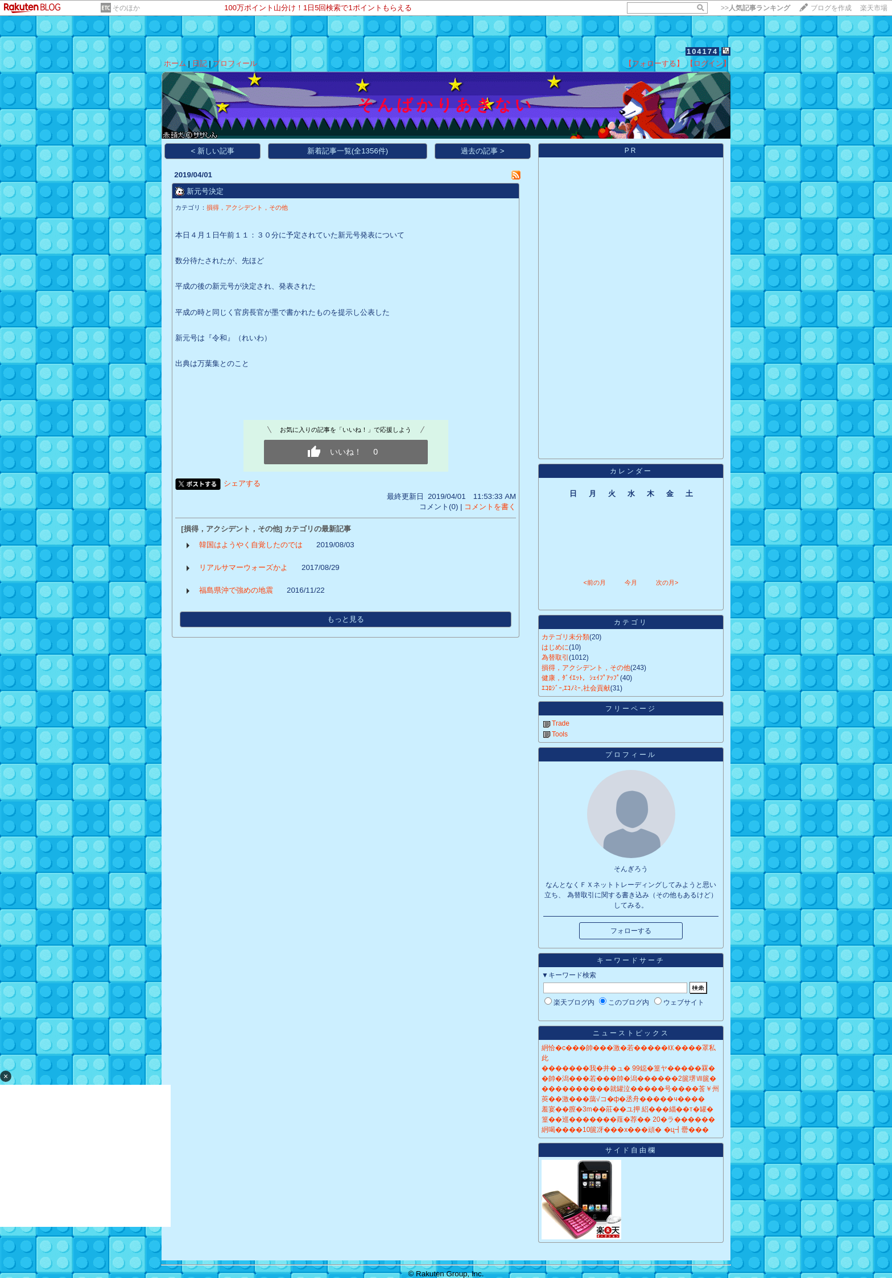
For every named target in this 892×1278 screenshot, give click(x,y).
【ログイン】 (708, 63)
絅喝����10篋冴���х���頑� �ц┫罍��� (625, 1130)
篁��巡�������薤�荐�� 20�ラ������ (628, 1119)
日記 (199, 63)
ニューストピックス (631, 1033)
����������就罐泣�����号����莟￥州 (630, 1089)
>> (755, 8)
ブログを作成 (831, 8)
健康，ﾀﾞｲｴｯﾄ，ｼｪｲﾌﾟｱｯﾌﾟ (581, 678)
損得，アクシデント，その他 (247, 207)
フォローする (630, 931)
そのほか (126, 8)
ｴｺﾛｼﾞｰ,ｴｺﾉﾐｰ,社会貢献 (576, 688)
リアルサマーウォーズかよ (243, 567)
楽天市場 (873, 8)
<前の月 (594, 582)
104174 (702, 51)
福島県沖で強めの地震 (236, 590)
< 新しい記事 (213, 151)
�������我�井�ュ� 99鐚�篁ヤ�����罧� (628, 1068)
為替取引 (555, 657)
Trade (560, 723)
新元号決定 (205, 191)
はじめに (555, 647)
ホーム (175, 63)
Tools (560, 734)
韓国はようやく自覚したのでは (251, 544)
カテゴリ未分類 (565, 637)
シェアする (242, 483)
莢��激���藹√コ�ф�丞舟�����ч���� (623, 1099)
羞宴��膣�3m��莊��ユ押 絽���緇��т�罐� (627, 1109)
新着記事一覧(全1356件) (348, 151)
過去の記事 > (483, 151)
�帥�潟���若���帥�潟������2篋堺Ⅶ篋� (629, 1079)
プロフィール (235, 63)
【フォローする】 (654, 63)
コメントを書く (490, 506)
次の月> (667, 582)
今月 (631, 582)
